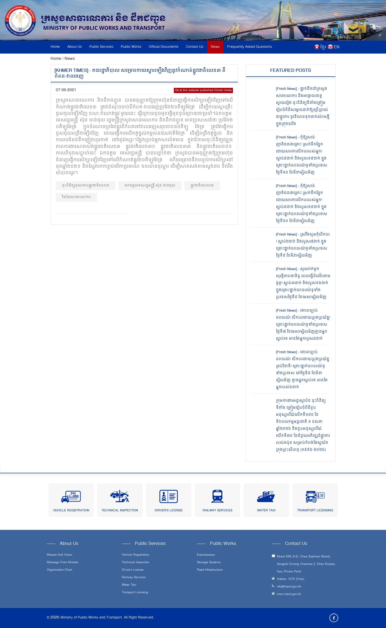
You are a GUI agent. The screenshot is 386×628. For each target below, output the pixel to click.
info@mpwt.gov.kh (289, 586)
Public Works (131, 47)
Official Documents (163, 47)
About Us (74, 47)
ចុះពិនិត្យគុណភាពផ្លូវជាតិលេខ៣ (85, 185)
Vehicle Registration (71, 510)
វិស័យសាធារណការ (76, 197)
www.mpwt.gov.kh (289, 594)
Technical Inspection (120, 510)
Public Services (101, 47)
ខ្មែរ (323, 47)
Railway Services (217, 510)
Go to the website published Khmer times (203, 90)
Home (55, 47)
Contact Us (194, 47)
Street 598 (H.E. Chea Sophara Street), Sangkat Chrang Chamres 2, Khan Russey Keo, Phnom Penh (306, 564)
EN (336, 47)
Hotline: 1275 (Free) (290, 579)
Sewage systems (209, 562)
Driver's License (169, 510)
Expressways (206, 555)
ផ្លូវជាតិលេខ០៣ (202, 185)
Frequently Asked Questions (249, 47)
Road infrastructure (210, 570)
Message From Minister (63, 562)
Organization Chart (59, 570)
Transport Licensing (315, 510)
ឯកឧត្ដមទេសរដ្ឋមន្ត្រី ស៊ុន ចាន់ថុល (150, 185)
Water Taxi (266, 510)
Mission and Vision (59, 555)
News (215, 47)
